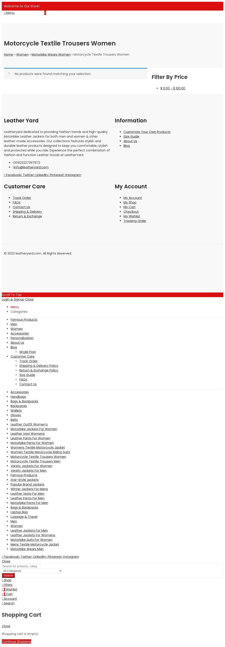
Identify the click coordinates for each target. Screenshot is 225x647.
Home (8, 54)
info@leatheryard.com (31, 167)
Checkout (131, 211)
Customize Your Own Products (147, 132)
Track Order (22, 198)
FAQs (16, 202)
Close (29, 299)
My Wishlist (131, 216)
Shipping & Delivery (27, 211)
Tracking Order (134, 221)
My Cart (129, 207)
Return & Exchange (27, 216)
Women (22, 54)
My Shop (129, 202)
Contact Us (21, 207)
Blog (126, 146)
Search (8, 575)
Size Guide (131, 136)
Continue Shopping (16, 641)
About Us (130, 141)
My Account (132, 198)
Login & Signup (13, 299)
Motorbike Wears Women (51, 54)
